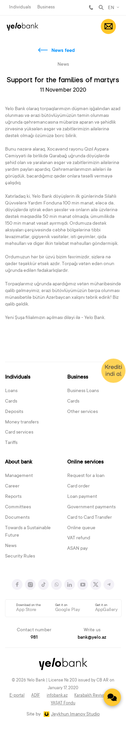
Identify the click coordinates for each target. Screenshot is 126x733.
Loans (11, 391)
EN (111, 8)
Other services (82, 412)
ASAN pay (77, 548)
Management (19, 476)
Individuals (20, 7)
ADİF (35, 695)
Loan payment (82, 497)
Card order (78, 486)
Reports (13, 497)
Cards (11, 401)
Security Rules (20, 556)
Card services (19, 432)
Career (12, 486)
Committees (18, 507)
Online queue (81, 528)
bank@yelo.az (92, 637)
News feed (63, 51)
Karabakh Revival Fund (95, 695)
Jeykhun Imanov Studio (75, 714)
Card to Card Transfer (89, 517)
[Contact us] (112, 697)
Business (46, 7)
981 (91, 7)
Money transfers (22, 422)
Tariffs (11, 443)
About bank (18, 462)
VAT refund (78, 538)
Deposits (14, 412)
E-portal (17, 695)
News (10, 546)
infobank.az (57, 695)
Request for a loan (85, 476)
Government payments (91, 507)
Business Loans (83, 391)
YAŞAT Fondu (63, 703)
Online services (85, 462)
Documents (17, 517)
